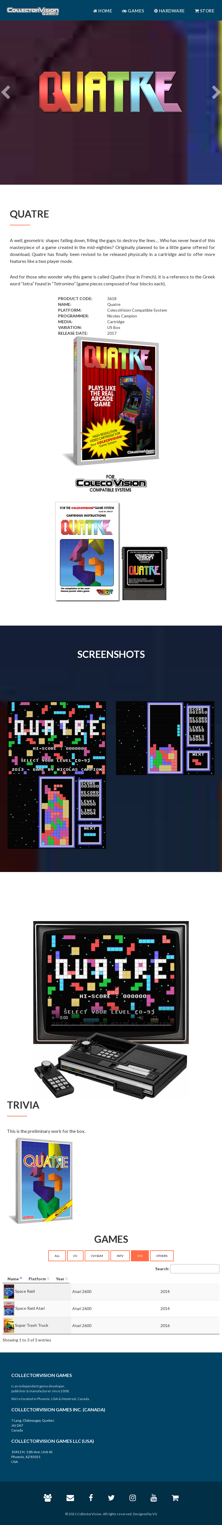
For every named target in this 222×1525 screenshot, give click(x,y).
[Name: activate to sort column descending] (51, 1279)
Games (133, 10)
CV (75, 1256)
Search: (187, 1268)
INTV (120, 1256)
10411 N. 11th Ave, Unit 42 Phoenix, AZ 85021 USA (32, 1457)
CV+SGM (97, 1256)
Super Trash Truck (31, 1324)
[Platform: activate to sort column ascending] (134, 1279)
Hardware (169, 10)
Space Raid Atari (30, 1307)
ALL (57, 1256)
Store (205, 10)
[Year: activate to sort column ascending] (194, 1279)
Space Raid (25, 1290)
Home (102, 10)
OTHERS (161, 1256)
